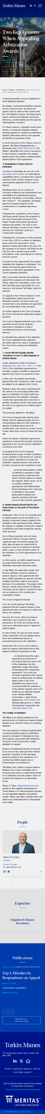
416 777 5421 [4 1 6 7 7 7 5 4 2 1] (11, 866)
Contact (27, 1072)
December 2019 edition (13, 174)
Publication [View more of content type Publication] (8, 969)
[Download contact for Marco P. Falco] (4, 873)
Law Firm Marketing (9, 1112)
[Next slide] (11, 1013)
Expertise (18, 1069)
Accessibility (17, 1089)
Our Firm (17, 1072)
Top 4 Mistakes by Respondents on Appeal (21, 977)
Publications (20, 90)
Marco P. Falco (8, 60)
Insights (11, 90)
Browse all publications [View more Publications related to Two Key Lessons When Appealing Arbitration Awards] (21, 1022)
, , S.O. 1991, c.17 (19, 365)
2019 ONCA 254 (32, 700)
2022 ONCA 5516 (26, 148)
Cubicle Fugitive (24, 1112)
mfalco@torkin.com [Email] (13, 869)
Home (4, 90)
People (8, 1069)
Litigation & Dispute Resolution (22, 922)
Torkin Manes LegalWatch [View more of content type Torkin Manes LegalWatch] (28, 24)
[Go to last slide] (5, 1013)
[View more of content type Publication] (8, 24)
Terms (7, 1089)
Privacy (28, 1089)
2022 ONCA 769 (24, 708)
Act (26, 515)
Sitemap (36, 1089)
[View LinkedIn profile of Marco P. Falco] (8, 873)
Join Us (36, 1069)
